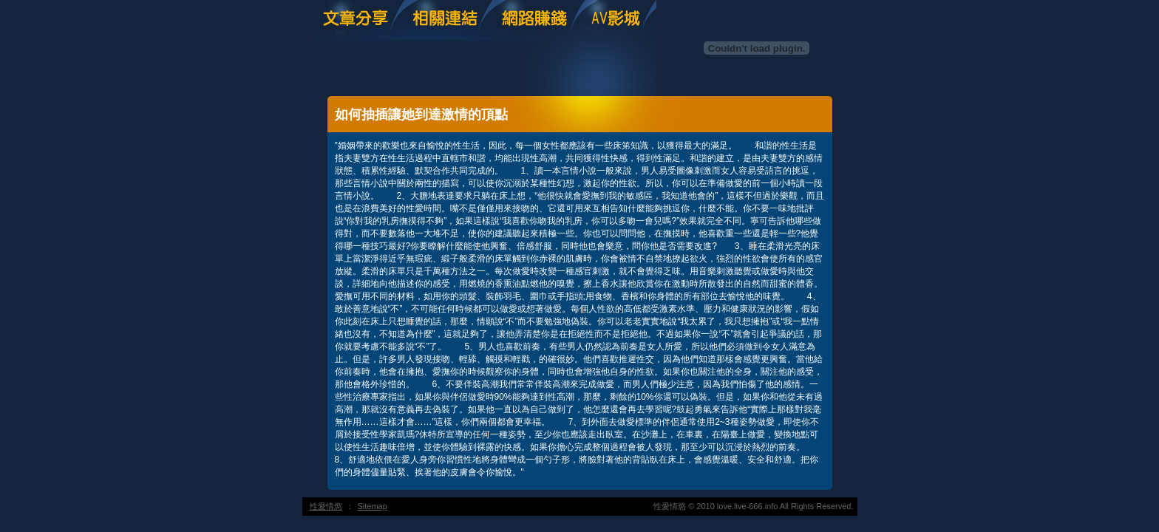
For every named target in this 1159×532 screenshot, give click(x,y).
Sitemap (372, 506)
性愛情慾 (326, 506)
